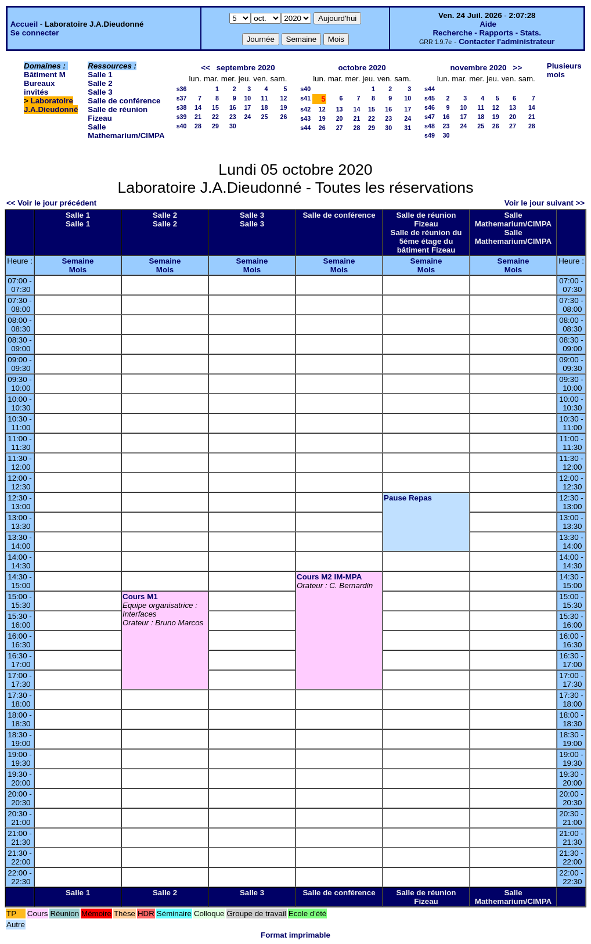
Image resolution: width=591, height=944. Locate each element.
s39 (181, 116)
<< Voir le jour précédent (51, 203)
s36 (181, 88)
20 (339, 118)
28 (197, 125)
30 (232, 125)
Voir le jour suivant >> (544, 203)
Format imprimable (295, 935)
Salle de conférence (124, 100)
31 (407, 127)
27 (339, 127)
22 (215, 116)
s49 (429, 135)
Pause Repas (408, 497)
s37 (181, 98)
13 (339, 109)
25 (264, 116)
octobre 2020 (361, 67)
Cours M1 (140, 596)
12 (283, 98)
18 (264, 107)
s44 (305, 127)
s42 (305, 109)
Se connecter (34, 32)
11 (264, 98)
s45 (429, 98)
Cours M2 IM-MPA (329, 576)
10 (247, 98)
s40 (181, 125)
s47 (429, 116)
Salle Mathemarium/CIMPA (126, 131)
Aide (488, 24)
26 (283, 116)
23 (232, 116)
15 (215, 107)
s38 (181, 107)
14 (197, 107)
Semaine (78, 261)
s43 (305, 118)
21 (197, 116)
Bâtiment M (45, 74)
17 (247, 107)
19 (283, 107)
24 (247, 116)
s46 (429, 107)
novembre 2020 (478, 67)
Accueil (24, 24)
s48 (429, 125)
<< (205, 67)
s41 (305, 98)
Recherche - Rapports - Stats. (487, 32)
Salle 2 (100, 83)
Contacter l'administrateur (506, 41)
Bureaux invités (39, 87)
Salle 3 (100, 92)
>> (517, 67)
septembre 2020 (246, 67)
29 (215, 125)
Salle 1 (100, 74)
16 (232, 107)
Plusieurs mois (564, 70)
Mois (78, 269)
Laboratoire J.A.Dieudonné (51, 105)
